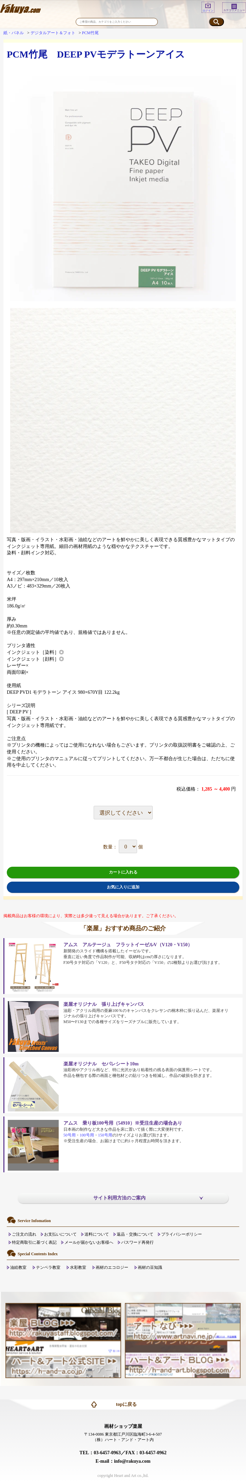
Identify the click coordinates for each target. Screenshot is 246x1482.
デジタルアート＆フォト (53, 32)
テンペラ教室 (48, 1267)
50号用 (69, 1135)
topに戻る (126, 1404)
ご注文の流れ (24, 1234)
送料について (96, 1234)
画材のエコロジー (112, 1267)
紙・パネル (13, 32)
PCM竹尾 (90, 32)
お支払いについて (60, 1234)
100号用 (87, 1135)
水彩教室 (78, 1267)
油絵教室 (18, 1267)
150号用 (105, 1135)
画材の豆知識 (150, 1267)
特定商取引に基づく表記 (34, 1242)
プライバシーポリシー (181, 1234)
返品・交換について (135, 1234)
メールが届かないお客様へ (88, 1242)
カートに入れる (123, 872)
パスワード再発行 (137, 1242)
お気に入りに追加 (123, 887)
